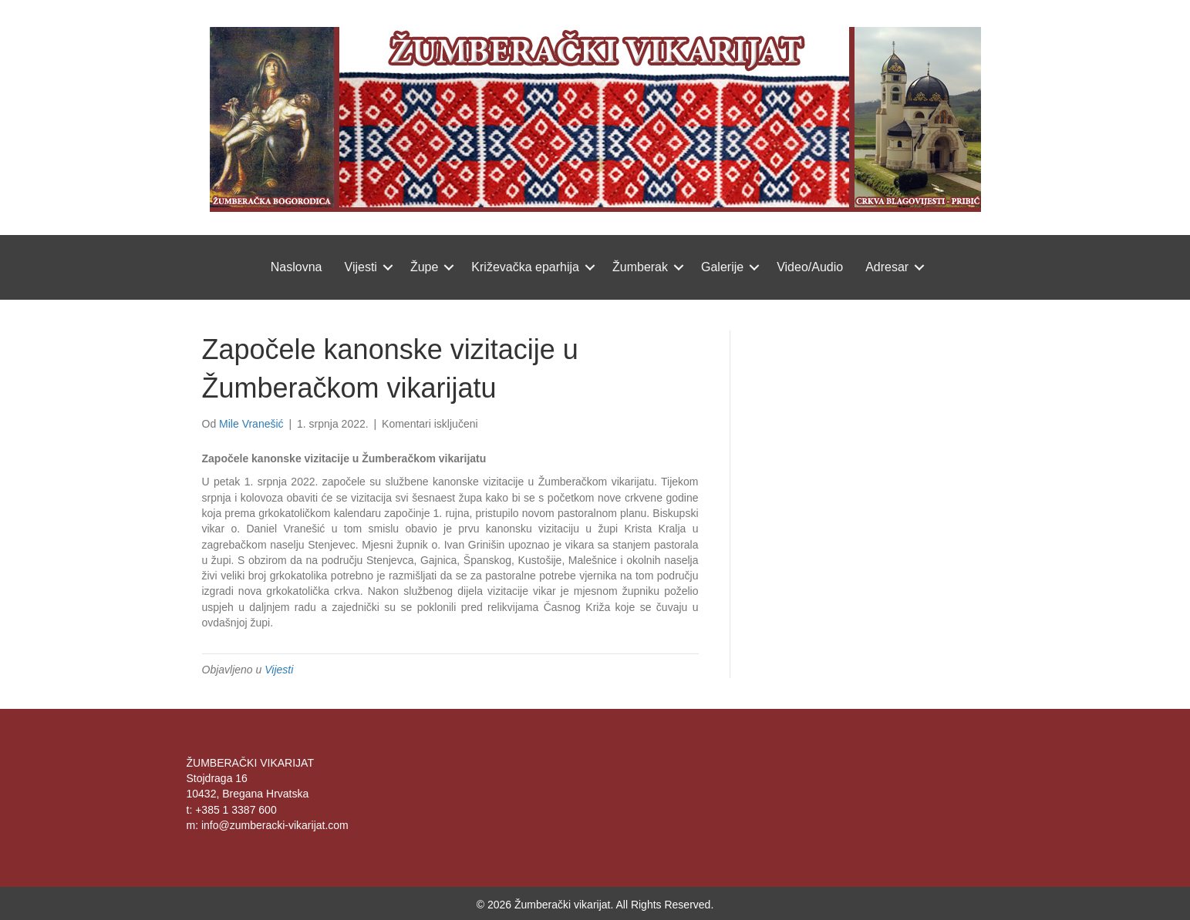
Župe (424, 267)
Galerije (722, 267)
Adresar (887, 267)
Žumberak (640, 267)
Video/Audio (810, 267)
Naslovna (296, 267)
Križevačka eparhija (525, 267)
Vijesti (361, 267)
